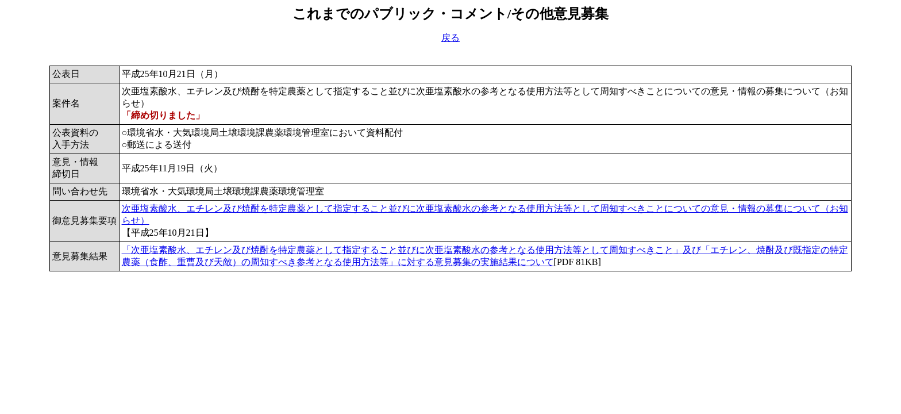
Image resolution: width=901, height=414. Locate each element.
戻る (450, 38)
